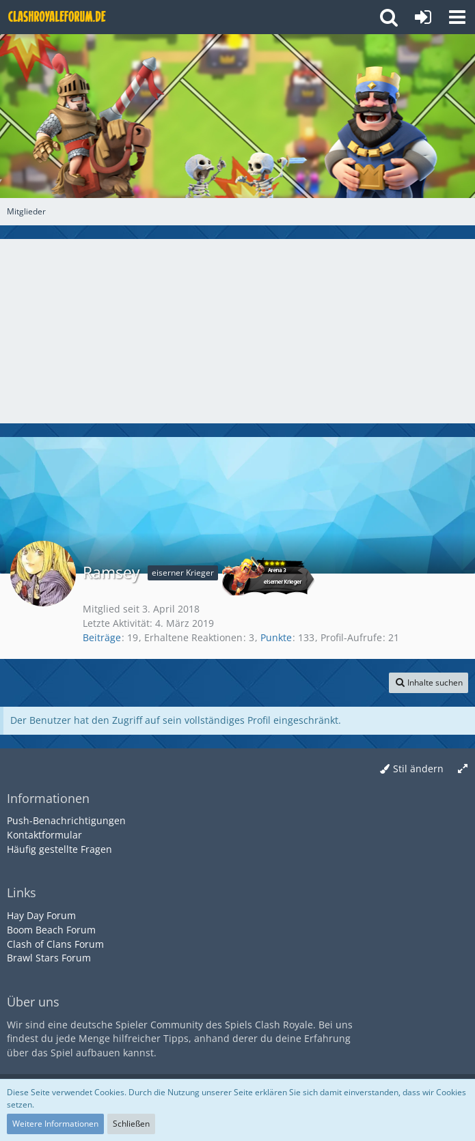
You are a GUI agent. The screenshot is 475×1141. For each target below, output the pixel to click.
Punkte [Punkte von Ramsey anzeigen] (276, 637)
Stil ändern (418, 768)
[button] (457, 17)
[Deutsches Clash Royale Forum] (58, 17)
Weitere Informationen (55, 1123)
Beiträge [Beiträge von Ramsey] (102, 637)
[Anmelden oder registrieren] (423, 17)
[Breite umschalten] (462, 769)
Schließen (131, 1123)
